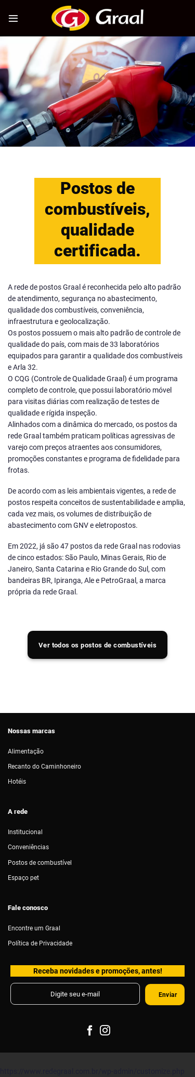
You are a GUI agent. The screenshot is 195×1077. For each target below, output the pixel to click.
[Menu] (13, 18)
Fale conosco (28, 907)
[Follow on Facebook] (90, 1031)
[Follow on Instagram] (105, 1031)
